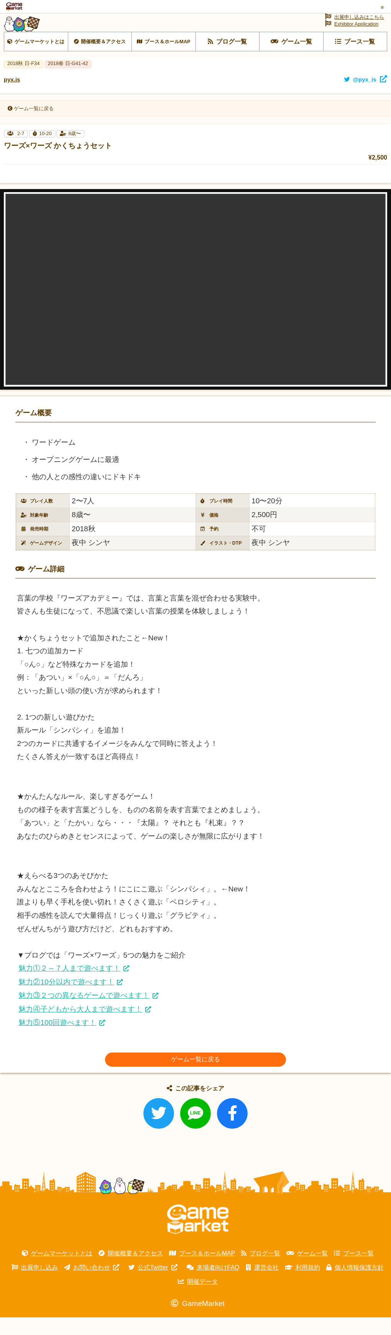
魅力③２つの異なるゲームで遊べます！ (84, 1013)
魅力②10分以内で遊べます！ (66, 1000)
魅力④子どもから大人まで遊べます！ (80, 1027)
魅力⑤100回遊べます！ (57, 1040)
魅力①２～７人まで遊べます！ (69, 986)
